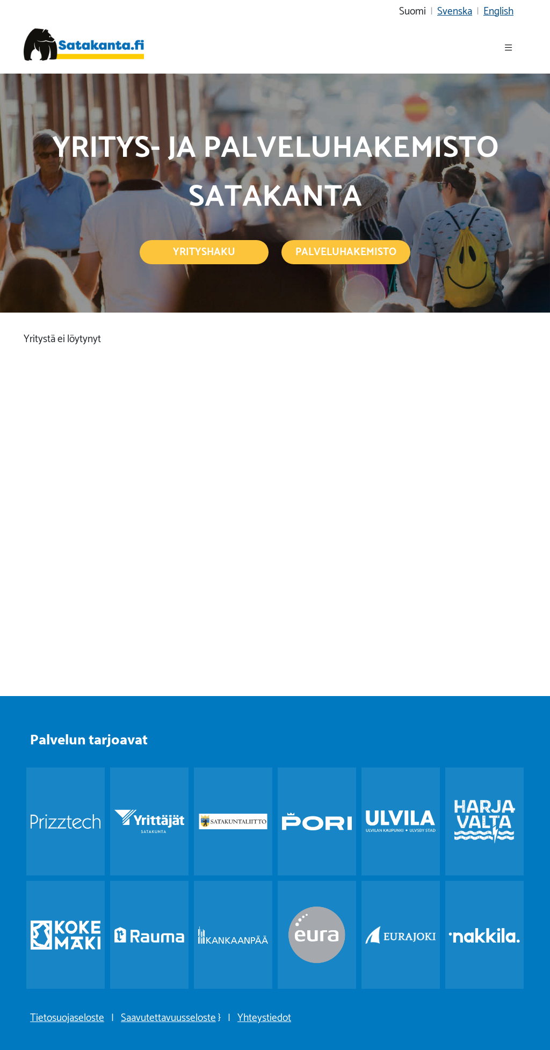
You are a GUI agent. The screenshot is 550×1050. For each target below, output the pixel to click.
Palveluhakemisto (345, 250)
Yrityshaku (204, 250)
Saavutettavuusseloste (168, 1016)
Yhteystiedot (264, 1016)
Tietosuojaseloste (67, 1016)
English (498, 9)
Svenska (454, 9)
